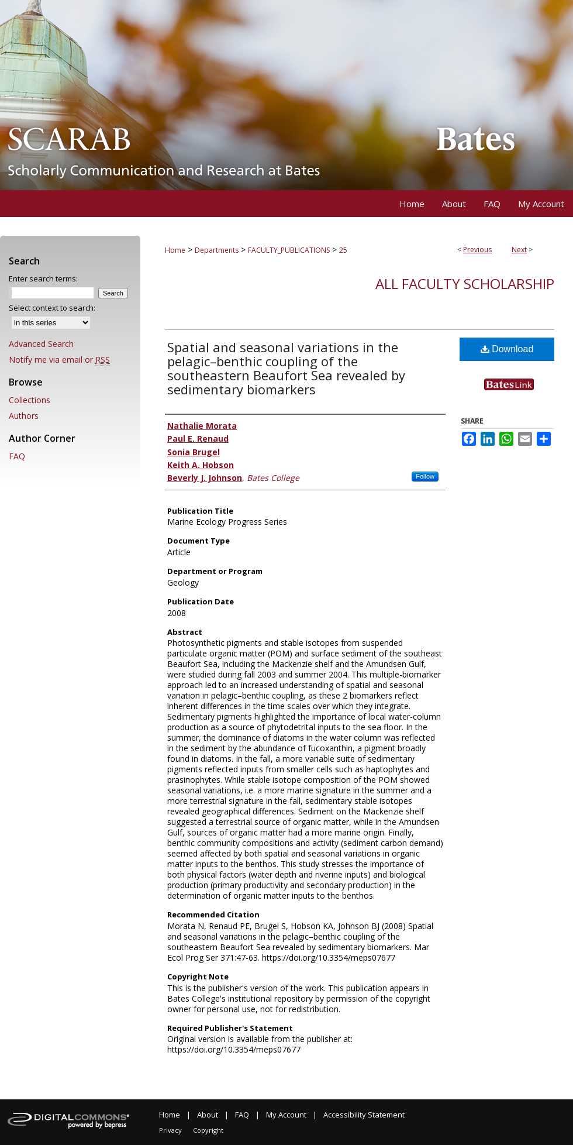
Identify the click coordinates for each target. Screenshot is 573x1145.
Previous (477, 250)
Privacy (170, 1130)
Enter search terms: (43, 278)
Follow (425, 476)
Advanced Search (41, 343)
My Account (286, 1114)
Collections (29, 399)
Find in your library (519, 395)
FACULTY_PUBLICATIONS (289, 250)
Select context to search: (52, 307)
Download (507, 349)
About (207, 1114)
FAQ (17, 456)
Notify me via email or (59, 359)
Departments (217, 250)
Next (519, 250)
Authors (24, 415)
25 (343, 250)
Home (175, 250)
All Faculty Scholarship (464, 283)
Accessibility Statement (364, 1114)
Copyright (208, 1130)
